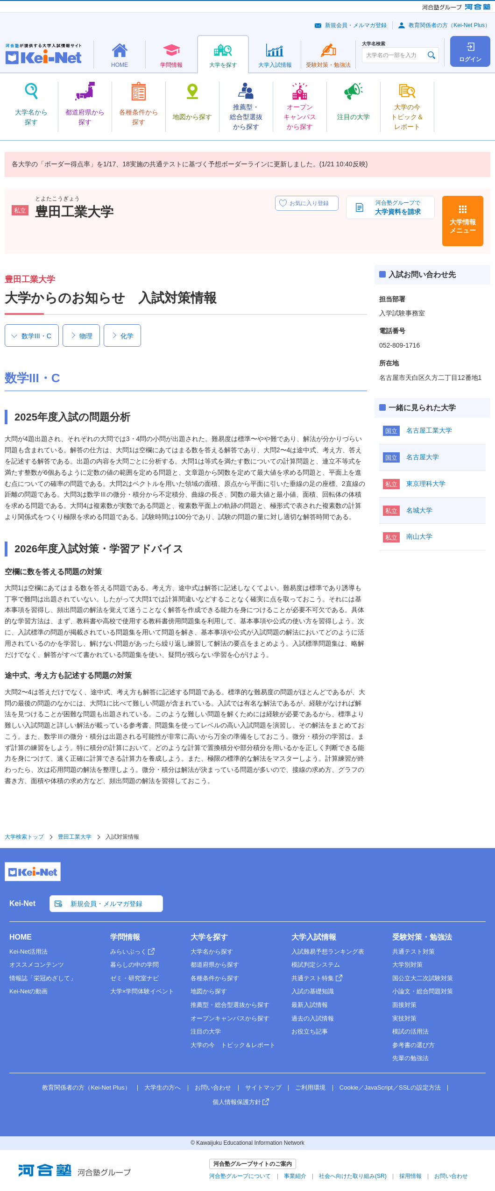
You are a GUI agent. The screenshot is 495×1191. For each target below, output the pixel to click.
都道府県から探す (215, 964)
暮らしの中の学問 (134, 964)
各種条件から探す (215, 978)
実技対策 (404, 1018)
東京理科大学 (426, 483)
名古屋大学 (422, 457)
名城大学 (419, 510)
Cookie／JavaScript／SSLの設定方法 (390, 1087)
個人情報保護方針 (236, 1101)
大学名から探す (212, 951)
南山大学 (419, 536)
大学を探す (209, 937)
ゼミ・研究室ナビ (134, 978)
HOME (20, 937)
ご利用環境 (310, 1087)
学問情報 (125, 937)
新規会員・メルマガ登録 (356, 25)
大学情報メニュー (463, 226)
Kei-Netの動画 (28, 991)
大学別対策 (407, 964)
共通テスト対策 (413, 951)
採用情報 (410, 1176)
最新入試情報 (309, 1004)
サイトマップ (263, 1087)
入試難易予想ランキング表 (327, 951)
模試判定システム (315, 964)
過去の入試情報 (312, 1018)
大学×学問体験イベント (142, 991)
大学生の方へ (162, 1087)
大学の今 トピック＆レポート (233, 1044)
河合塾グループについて (240, 1176)
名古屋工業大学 (429, 430)
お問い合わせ (213, 1087)
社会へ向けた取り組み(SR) (353, 1176)
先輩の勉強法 (410, 1058)
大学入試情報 (313, 937)
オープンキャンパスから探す (230, 1018)
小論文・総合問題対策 (422, 991)
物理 (85, 336)
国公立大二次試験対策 (422, 978)
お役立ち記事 (309, 1031)
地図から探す (209, 991)
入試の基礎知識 (312, 991)
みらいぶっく (128, 951)
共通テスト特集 (312, 978)
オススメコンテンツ (36, 964)
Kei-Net (22, 903)
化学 (127, 336)
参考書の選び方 (413, 1044)
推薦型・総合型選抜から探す (230, 1004)
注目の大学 (206, 1031)
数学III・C (36, 336)
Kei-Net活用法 (28, 951)
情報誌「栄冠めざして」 (42, 978)
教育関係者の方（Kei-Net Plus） (449, 25)
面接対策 (404, 1004)
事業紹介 (295, 1176)
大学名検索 (373, 44)
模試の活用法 (410, 1031)
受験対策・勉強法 (422, 937)
